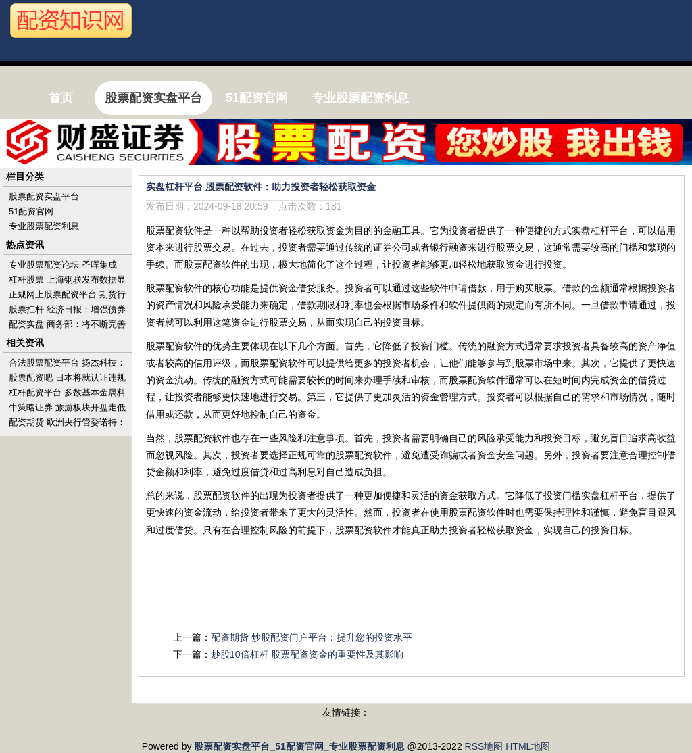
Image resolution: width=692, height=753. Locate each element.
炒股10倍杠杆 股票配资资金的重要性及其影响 (307, 654)
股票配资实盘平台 (44, 196)
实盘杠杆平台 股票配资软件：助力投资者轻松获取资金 (261, 186)
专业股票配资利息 (44, 226)
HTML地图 (527, 746)
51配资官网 (31, 211)
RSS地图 (484, 746)
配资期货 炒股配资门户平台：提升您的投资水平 (311, 637)
